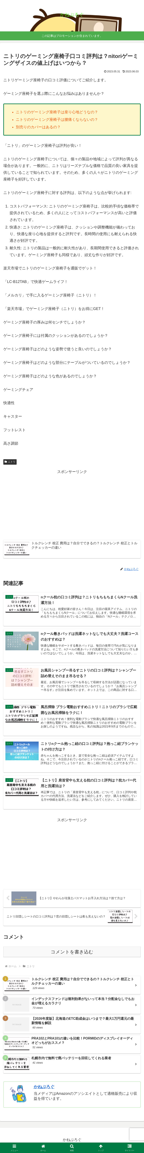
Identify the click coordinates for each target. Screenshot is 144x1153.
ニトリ (10, 461)
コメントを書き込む (72, 952)
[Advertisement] (72, 504)
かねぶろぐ (44, 1088)
